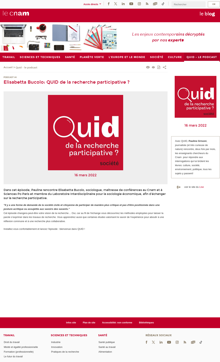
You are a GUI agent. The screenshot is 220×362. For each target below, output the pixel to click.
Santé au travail (107, 347)
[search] (188, 4)
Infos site (71, 322)
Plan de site (89, 322)
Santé (102, 335)
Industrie (56, 342)
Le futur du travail (13, 356)
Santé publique (107, 342)
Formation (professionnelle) (18, 351)
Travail (9, 335)
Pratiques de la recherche (65, 351)
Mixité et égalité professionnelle (21, 347)
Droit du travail (12, 342)
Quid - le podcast (26, 67)
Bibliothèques (146, 322)
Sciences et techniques (69, 335)
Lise (201, 187)
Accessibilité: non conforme (117, 322)
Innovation (56, 347)
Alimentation (105, 351)
